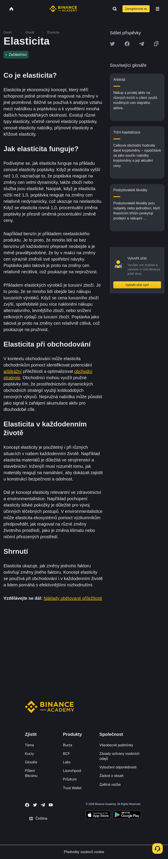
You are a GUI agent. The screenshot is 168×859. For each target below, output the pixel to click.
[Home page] (63, 8)
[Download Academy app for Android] (127, 815)
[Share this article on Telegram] (141, 43)
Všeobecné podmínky (116, 745)
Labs (67, 762)
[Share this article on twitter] (112, 43)
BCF (66, 754)
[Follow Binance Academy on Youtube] (51, 804)
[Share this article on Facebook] (127, 43)
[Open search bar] (113, 9)
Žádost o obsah (112, 776)
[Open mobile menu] (157, 9)
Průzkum (70, 779)
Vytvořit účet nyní (137, 285)
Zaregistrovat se (136, 9)
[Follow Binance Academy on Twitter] (35, 805)
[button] (157, 8)
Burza (67, 745)
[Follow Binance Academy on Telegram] (43, 805)
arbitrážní (13, 371)
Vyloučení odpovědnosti (118, 767)
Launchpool (72, 771)
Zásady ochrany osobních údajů (120, 756)
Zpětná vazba (110, 784)
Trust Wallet (72, 788)
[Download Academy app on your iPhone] (98, 815)
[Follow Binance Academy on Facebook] (27, 805)
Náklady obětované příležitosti (73, 598)
